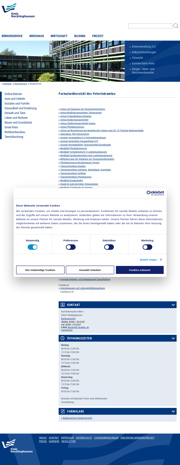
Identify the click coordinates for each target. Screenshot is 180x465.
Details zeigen (148, 259)
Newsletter (68, 441)
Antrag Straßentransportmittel (74, 119)
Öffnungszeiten (79, 338)
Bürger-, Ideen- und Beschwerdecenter (143, 70)
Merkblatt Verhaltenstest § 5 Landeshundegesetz (83, 152)
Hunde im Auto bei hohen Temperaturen (79, 184)
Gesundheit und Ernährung (21, 108)
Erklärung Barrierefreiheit (137, 437)
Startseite (7, 84)
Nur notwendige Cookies (40, 269)
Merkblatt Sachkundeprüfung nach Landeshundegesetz (86, 155)
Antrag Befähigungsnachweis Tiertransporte (81, 112)
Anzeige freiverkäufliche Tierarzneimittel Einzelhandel (85, 144)
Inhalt (43, 437)
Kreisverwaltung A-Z (144, 46)
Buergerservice (20, 84)
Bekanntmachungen (144, 52)
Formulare (75, 411)
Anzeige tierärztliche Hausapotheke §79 (79, 141)
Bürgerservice (12, 36)
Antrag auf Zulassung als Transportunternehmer (82, 109)
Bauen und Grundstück (18, 122)
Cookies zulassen (139, 269)
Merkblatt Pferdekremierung (73, 148)
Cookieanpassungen (106, 437)
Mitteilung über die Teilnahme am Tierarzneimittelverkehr (87, 159)
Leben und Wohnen (16, 117)
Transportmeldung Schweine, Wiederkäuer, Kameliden (85, 169)
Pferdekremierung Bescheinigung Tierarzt (79, 162)
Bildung (79, 36)
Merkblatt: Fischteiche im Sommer (76, 187)
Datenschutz (84, 437)
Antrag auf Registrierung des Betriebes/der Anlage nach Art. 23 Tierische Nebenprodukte (102, 130)
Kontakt (73, 305)
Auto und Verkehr (15, 98)
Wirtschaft (59, 36)
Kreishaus (36, 36)
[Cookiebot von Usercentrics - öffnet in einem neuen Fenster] (149, 193)
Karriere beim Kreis (143, 63)
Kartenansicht (68, 318)
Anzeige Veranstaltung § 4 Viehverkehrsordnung (83, 137)
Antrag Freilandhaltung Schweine (75, 116)
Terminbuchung (14, 137)
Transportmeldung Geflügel (73, 173)
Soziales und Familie (17, 103)
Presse (43, 441)
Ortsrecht (137, 57)
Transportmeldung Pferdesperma (75, 177)
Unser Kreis (11, 127)
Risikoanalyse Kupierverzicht (77, 418)
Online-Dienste (13, 94)
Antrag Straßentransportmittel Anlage (78, 123)
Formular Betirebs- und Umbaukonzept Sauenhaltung (85, 279)
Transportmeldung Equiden (73, 166)
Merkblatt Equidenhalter (71, 180)
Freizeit (98, 36)
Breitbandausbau (15, 132)
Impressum (67, 437)
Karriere (54, 441)
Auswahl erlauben (90, 269)
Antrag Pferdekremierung (72, 127)
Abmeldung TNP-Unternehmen (74, 134)
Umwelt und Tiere (15, 113)
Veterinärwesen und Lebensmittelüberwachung (82, 288)
